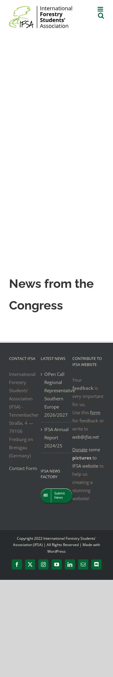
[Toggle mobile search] (101, 15)
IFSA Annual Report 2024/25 (56, 437)
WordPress (56, 551)
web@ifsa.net (85, 437)
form (95, 412)
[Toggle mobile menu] (101, 9)
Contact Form (23, 468)
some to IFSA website (86, 458)
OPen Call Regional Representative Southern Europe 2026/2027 (56, 394)
